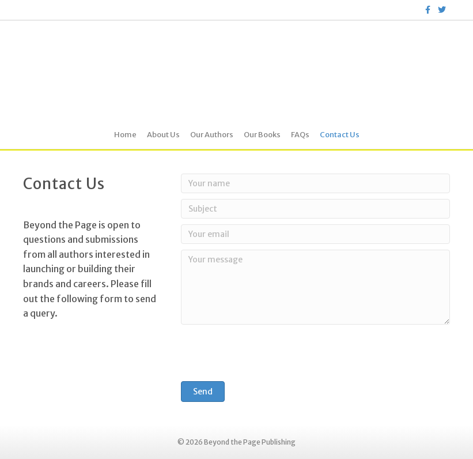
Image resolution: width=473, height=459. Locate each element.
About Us (163, 135)
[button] (203, 391)
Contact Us (340, 135)
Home (125, 135)
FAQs (300, 135)
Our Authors (211, 135)
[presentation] (268, 352)
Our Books (262, 135)
